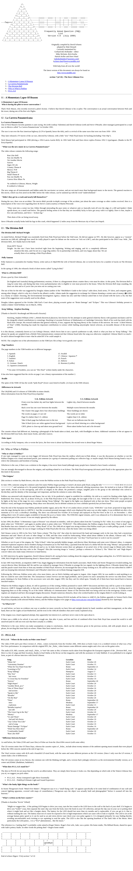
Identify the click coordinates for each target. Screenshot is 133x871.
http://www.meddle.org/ (66, 81)
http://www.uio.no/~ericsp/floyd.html (86, 607)
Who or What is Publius (17, 96)
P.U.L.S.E (12, 99)
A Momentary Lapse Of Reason (20, 89)
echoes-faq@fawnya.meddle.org (66, 69)
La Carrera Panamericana (18, 92)
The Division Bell (15, 94)
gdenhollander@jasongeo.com (66, 67)
